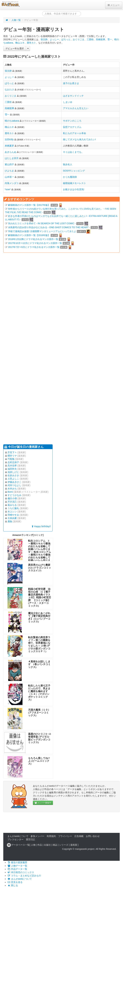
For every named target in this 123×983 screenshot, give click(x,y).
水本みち (12, 488)
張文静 (44, 39)
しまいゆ (67, 102)
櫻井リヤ (12, 455)
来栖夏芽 (9, 145)
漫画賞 (73, 845)
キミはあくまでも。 (73, 152)
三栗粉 (90, 39)
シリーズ (63, 845)
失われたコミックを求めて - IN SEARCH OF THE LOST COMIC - (42, 223)
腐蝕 (10, 521)
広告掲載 (79, 836)
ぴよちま (9, 170)
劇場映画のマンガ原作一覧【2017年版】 (29, 205)
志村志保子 (13, 462)
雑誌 (55, 845)
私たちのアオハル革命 (74, 133)
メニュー (114, 5)
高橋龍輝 (100, 39)
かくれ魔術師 (70, 177)
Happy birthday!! (41, 526)
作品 (39, 845)
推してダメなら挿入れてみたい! (79, 139)
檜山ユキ (20, 42)
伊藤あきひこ (14, 482)
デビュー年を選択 (14, 48)
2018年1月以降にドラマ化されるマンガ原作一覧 (33, 239)
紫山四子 (9, 164)
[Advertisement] (30, 348)
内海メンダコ (12, 183)
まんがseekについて (17, 836)
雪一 (109, 39)
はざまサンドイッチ (73, 95)
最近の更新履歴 (17, 862)
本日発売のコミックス (20, 872)
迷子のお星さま (71, 83)
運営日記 (30, 839)
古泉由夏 (12, 518)
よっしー (54, 39)
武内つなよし (14, 485)
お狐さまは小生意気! (73, 189)
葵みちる (12, 505)
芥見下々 (12, 452)
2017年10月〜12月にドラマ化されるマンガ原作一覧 (35, 243)
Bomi (10, 492)
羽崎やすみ (13, 515)
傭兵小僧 (12, 498)
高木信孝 (12, 465)
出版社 (47, 845)
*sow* (8, 189)
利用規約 (51, 836)
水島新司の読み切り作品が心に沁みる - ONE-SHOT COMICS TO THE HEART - (49, 227)
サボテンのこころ (72, 120)
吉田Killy (9, 139)
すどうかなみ (14, 495)
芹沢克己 (12, 501)
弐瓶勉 (11, 459)
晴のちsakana (12, 120)
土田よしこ (13, 478)
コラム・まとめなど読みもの (24, 875)
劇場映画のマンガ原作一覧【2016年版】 (29, 235)
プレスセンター (15, 839)
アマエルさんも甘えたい (75, 108)
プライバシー (65, 836)
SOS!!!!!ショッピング (74, 170)
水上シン (12, 511)
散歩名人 (67, 164)
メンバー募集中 (43, 803)
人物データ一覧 (17, 865)
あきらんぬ (10, 152)
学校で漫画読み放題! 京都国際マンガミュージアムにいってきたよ (42, 231)
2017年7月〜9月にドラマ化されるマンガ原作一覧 (34, 247)
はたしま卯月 (12, 158)
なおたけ (9, 89)
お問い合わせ (93, 836)
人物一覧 (16, 20)
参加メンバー (37, 836)
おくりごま (78, 39)
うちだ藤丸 (13, 508)
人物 (33, 845)
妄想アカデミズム (72, 127)
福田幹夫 (12, 469)
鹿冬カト (31, 42)
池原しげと (13, 472)
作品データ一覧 (17, 869)
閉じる (12, 885)
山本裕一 (9, 177)
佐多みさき (13, 475)
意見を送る (15, 882)
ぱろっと (66, 39)
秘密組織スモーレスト (74, 183)
